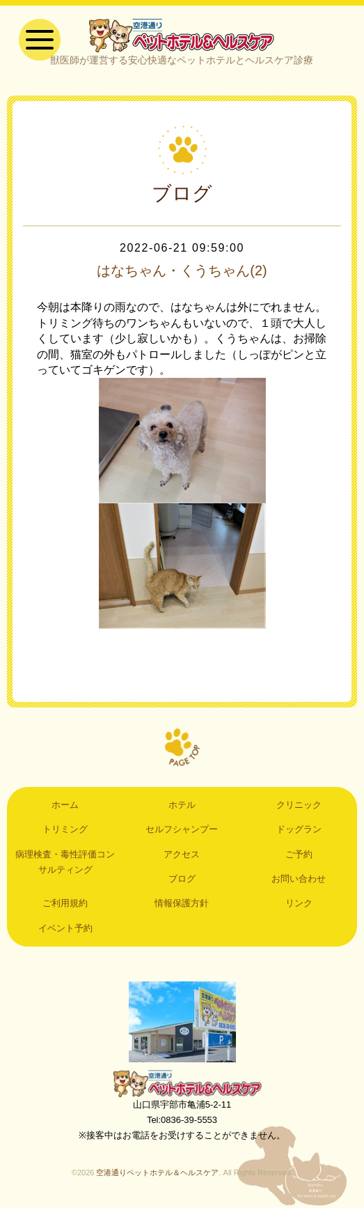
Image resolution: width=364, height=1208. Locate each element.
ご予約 (298, 854)
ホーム (65, 805)
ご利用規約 (65, 903)
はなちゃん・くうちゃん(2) (182, 270)
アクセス (182, 854)
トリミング (65, 829)
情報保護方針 (182, 903)
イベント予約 (65, 928)
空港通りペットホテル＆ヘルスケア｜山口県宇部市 (181, 34)
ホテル (182, 805)
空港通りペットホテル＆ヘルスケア (182, 1083)
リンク (298, 903)
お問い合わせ (298, 878)
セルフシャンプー (181, 829)
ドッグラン (299, 829)
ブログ (182, 878)
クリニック (299, 805)
